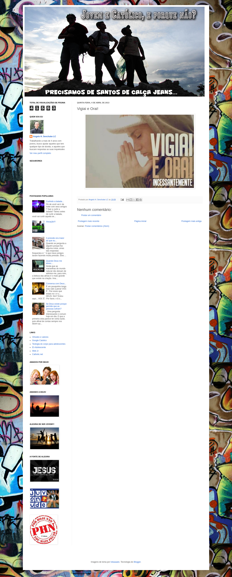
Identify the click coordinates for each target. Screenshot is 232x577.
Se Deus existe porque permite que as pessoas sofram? (56, 306)
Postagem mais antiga (191, 221)
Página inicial (140, 221)
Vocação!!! (51, 222)
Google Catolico (39, 340)
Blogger (137, 562)
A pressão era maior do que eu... (55, 239)
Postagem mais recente (88, 221)
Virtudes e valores (40, 337)
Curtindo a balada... (55, 201)
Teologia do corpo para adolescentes (48, 344)
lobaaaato (115, 562)
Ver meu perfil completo (40, 153)
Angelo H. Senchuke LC (99, 200)
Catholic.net (37, 354)
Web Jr (35, 351)
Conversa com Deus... (56, 283)
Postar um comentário (91, 215)
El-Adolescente (39, 347)
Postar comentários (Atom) (97, 226)
